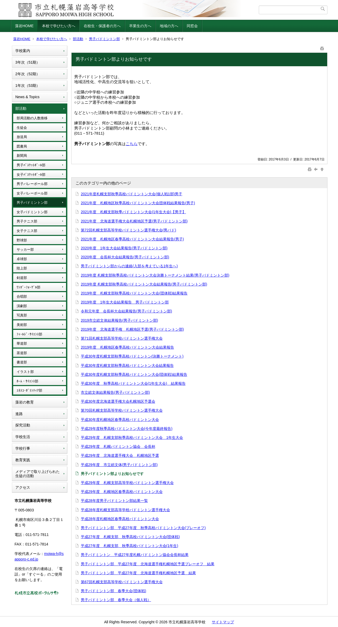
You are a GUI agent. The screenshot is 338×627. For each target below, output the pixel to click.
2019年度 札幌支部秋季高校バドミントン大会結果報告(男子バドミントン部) (144, 284)
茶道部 (22, 353)
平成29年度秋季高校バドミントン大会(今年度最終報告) (126, 428)
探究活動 (22, 425)
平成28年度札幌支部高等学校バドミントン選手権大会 (125, 510)
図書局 (22, 146)
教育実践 (22, 460)
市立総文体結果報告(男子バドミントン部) (115, 392)
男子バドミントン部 (104, 39)
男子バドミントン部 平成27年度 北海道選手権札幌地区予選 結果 (138, 573)
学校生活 (22, 437)
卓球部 (22, 259)
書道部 (22, 362)
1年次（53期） (27, 85)
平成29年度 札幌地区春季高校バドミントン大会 (122, 492)
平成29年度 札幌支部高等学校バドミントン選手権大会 (127, 483)
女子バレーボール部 (32, 193)
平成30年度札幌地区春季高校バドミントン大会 (120, 419)
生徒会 (22, 128)
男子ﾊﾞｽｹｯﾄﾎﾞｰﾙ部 (31, 165)
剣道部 (22, 278)
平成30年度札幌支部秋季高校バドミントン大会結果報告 (127, 365)
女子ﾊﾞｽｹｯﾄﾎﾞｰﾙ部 (31, 175)
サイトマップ (223, 622)
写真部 (22, 315)
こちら (132, 143)
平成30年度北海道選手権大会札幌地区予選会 (118, 401)
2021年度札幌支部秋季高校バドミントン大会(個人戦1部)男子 (131, 194)
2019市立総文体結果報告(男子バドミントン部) (119, 320)
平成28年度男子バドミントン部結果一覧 (114, 500)
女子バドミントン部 (32, 212)
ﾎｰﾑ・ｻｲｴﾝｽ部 (27, 381)
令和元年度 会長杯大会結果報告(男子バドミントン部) (126, 311)
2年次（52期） (27, 74)
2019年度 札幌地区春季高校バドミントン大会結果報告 (127, 347)
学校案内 (22, 51)
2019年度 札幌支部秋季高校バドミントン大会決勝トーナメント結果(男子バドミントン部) (155, 275)
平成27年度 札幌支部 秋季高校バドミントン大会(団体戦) (130, 537)
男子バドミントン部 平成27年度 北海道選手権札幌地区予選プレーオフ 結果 (147, 564)
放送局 (22, 137)
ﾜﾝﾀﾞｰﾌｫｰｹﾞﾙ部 (28, 287)
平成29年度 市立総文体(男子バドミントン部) (119, 465)
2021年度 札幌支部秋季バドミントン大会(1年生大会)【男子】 (133, 212)
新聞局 (22, 156)
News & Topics (27, 97)
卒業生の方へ (140, 26)
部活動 (78, 39)
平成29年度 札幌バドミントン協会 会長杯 (118, 446)
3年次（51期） (27, 62)
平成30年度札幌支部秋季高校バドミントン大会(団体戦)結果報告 (134, 374)
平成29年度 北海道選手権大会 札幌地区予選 (120, 455)
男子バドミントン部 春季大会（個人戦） (116, 600)
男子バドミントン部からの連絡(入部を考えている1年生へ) (129, 266)
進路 (19, 414)
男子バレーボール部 (32, 184)
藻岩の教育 (24, 402)
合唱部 (22, 296)
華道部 (22, 343)
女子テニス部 (27, 231)
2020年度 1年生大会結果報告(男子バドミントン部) (124, 248)
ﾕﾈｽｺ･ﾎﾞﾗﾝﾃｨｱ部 (29, 390)
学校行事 (22, 448)
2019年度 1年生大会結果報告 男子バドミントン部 (125, 302)
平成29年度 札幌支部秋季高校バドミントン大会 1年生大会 (132, 437)
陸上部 (22, 268)
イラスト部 (25, 372)
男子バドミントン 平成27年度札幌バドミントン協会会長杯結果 (135, 555)
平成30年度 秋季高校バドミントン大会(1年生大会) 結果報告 (133, 383)
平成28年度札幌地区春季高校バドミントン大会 (120, 519)
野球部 (22, 240)
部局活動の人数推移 (32, 118)
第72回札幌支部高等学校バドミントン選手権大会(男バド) (128, 230)
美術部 (22, 325)
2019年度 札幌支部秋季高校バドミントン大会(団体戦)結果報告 (134, 293)
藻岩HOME (24, 26)
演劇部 (22, 306)
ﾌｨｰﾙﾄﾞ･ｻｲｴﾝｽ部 (29, 334)
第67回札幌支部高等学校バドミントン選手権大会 (122, 582)
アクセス (22, 487)
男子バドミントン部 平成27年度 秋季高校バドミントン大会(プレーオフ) (143, 528)
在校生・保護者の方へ (102, 26)
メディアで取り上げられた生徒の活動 (37, 473)
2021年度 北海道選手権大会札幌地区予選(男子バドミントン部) (134, 221)
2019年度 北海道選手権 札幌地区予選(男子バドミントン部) (132, 329)
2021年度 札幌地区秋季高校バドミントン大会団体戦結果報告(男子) (138, 203)
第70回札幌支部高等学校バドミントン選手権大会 (122, 410)
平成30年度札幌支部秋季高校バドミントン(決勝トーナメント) (132, 356)
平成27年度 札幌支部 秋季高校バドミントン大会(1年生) (129, 546)
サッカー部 (25, 249)
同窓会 (192, 26)
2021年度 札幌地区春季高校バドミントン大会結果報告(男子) (132, 239)
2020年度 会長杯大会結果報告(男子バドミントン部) (125, 257)
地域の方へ (169, 26)
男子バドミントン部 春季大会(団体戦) (113, 591)
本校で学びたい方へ (58, 26)
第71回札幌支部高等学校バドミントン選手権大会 (122, 338)
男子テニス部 (27, 221)
